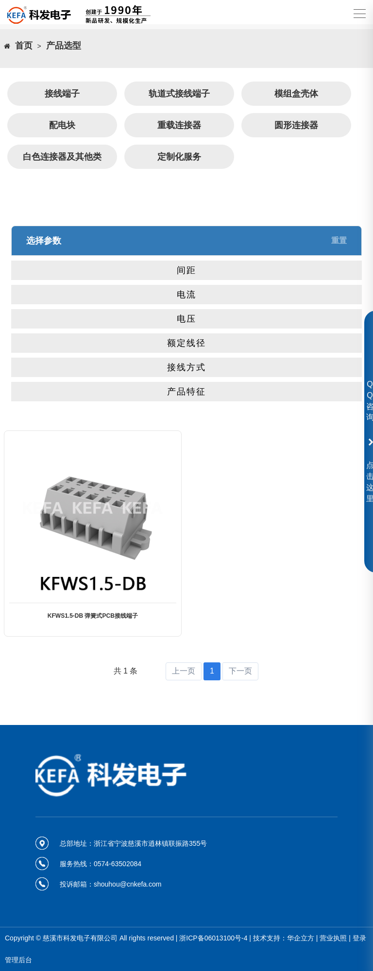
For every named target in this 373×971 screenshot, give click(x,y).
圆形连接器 (296, 125)
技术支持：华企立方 (283, 938)
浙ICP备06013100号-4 (213, 938)
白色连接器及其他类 (62, 157)
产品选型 (63, 46)
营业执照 (333, 938)
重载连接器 (179, 125)
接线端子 (62, 94)
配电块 (62, 125)
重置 (339, 240)
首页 (24, 46)
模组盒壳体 (296, 94)
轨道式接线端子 (179, 94)
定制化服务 (179, 157)
